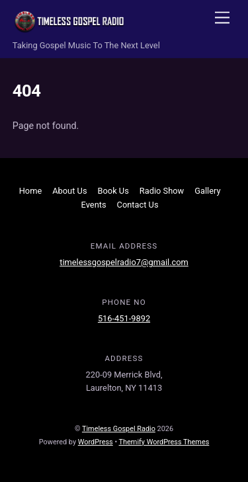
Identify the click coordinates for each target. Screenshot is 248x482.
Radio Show (162, 191)
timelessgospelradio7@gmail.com (124, 262)
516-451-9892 (124, 318)
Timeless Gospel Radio (118, 428)
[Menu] (222, 18)
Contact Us (138, 205)
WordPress (95, 442)
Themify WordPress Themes (164, 442)
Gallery (207, 191)
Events (93, 205)
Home (30, 191)
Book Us (113, 191)
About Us (69, 191)
